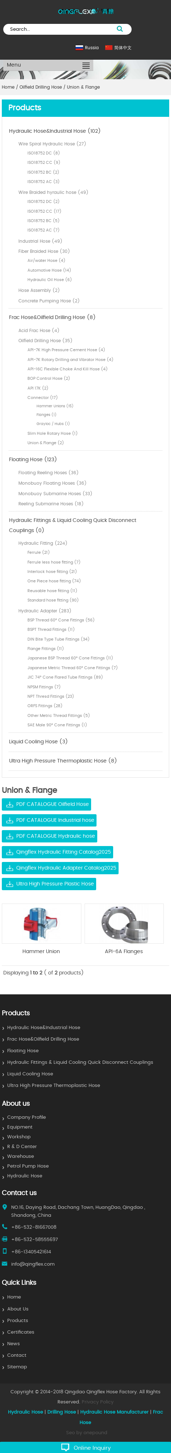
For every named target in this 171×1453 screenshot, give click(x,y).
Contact (16, 1355)
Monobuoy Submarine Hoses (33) (55, 494)
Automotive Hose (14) (49, 270)
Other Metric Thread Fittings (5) (58, 716)
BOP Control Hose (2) (48, 379)
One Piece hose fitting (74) (54, 581)
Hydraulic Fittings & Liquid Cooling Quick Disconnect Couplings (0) (72, 525)
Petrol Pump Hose (28, 1166)
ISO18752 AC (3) (43, 182)
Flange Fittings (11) (45, 649)
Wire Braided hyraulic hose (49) (53, 192)
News (13, 1344)
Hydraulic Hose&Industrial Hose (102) (55, 131)
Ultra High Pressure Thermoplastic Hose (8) (63, 761)
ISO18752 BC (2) (43, 172)
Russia (92, 48)
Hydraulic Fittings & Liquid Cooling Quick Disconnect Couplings (80, 1062)
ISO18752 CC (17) (44, 211)
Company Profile (26, 1117)
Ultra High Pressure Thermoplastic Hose (53, 1085)
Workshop (19, 1137)
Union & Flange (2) (45, 443)
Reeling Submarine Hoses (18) (51, 504)
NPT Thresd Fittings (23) (50, 696)
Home (14, 1297)
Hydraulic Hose (24, 1176)
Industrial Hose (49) (40, 241)
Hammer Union (41, 951)
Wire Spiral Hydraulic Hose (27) (52, 144)
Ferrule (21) (38, 553)
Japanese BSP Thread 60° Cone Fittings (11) (70, 658)
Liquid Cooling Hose (30, 1074)
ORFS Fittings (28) (45, 706)
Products (17, 1320)
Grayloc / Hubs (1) (53, 424)
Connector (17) (42, 398)
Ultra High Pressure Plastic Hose (55, 884)
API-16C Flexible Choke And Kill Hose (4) (67, 369)
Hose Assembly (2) (39, 290)
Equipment (20, 1127)
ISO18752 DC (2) (43, 202)
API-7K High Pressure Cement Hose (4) (66, 350)
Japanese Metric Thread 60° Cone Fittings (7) (72, 668)
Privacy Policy (98, 1402)
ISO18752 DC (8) (43, 153)
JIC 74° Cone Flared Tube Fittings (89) (65, 677)
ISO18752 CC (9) (43, 163)
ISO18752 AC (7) (43, 230)
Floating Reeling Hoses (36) (48, 473)
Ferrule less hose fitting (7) (54, 562)
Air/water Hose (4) (46, 261)
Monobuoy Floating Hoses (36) (52, 483)
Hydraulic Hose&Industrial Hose (43, 1027)
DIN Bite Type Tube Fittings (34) (58, 639)
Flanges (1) (47, 415)
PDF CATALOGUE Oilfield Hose (52, 804)
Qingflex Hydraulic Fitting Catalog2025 (63, 852)
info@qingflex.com (33, 1264)
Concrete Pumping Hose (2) (49, 301)
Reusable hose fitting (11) (52, 591)
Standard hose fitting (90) (53, 600)
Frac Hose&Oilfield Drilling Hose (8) (52, 317)
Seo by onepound (86, 1433)
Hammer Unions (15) (55, 406)
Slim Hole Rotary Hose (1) (52, 434)
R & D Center (22, 1146)
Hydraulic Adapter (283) (45, 611)
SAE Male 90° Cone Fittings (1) (57, 725)
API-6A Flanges (124, 951)
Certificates (20, 1332)
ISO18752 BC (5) (43, 221)
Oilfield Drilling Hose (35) (45, 341)
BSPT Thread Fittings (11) (51, 630)
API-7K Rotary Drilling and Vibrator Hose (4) (70, 360)
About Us (18, 1309)
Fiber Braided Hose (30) (44, 251)
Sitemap (17, 1367)
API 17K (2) (37, 388)
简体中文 (123, 48)
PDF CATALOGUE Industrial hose (55, 820)
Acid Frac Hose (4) (39, 330)
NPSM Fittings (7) (44, 687)
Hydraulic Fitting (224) (43, 543)
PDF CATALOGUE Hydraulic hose (55, 836)
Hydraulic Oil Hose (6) (49, 280)
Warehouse (20, 1156)
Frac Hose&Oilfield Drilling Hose (43, 1039)
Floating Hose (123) (33, 459)
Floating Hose (23, 1051)
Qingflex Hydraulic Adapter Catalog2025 (66, 868)
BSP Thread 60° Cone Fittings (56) (61, 620)
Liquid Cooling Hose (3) (38, 741)
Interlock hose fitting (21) (52, 572)
